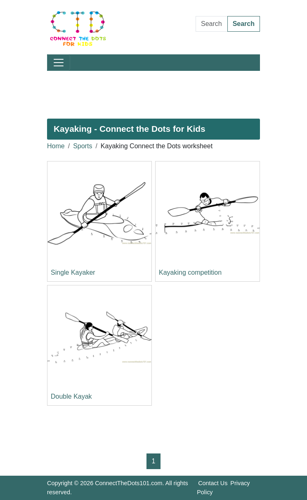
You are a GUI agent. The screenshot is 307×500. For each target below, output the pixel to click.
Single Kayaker (73, 272)
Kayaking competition (190, 272)
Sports (82, 146)
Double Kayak (71, 396)
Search (244, 23)
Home (56, 146)
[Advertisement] (153, 94)
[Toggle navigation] (58, 62)
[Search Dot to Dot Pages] (212, 24)
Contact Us (212, 483)
